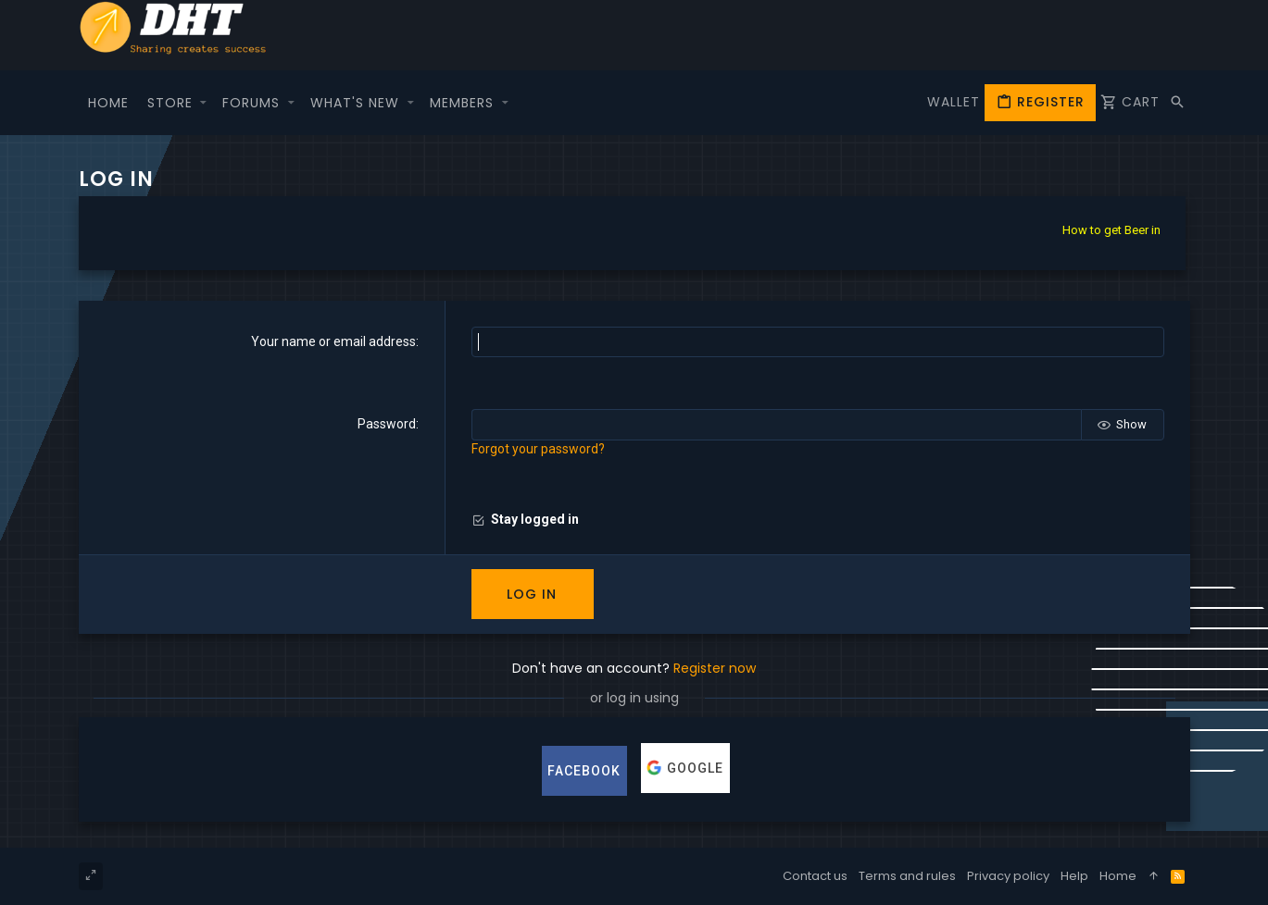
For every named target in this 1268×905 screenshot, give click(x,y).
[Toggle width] (91, 876)
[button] (204, 102)
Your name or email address (333, 341)
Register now (714, 668)
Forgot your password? (538, 448)
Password (387, 423)
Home (1117, 876)
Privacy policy (1008, 876)
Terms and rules (907, 876)
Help (1074, 876)
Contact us (815, 876)
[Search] (1177, 102)
